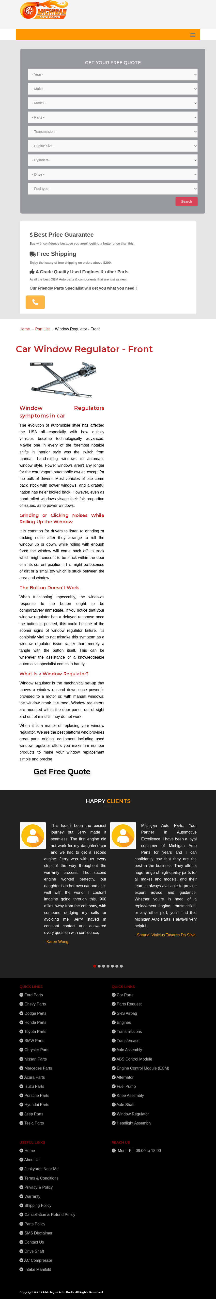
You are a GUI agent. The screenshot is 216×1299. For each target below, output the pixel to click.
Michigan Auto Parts (59, 1292)
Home (24, 329)
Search (188, 201)
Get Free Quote (61, 771)
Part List (42, 329)
